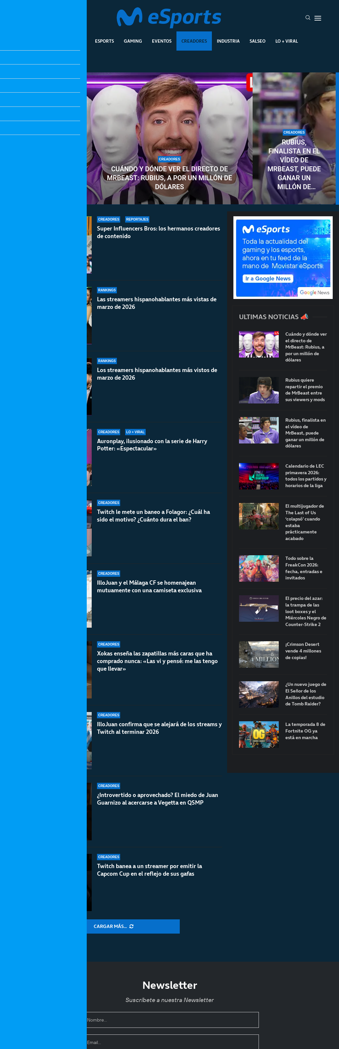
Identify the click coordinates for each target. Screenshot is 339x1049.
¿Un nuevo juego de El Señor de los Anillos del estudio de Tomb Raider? (305, 694)
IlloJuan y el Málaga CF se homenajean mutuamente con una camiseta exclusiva (149, 586)
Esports (104, 41)
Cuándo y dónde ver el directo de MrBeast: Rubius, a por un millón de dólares (169, 178)
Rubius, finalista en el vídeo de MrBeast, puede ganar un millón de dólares (294, 164)
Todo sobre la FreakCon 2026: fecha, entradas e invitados (303, 568)
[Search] (308, 18)
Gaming (133, 41)
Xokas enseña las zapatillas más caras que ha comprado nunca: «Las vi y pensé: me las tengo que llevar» (157, 664)
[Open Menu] (318, 18)
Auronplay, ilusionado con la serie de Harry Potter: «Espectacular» (152, 445)
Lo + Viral (286, 41)
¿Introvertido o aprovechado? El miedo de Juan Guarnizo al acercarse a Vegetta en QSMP (157, 799)
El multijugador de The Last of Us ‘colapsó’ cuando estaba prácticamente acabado (304, 522)
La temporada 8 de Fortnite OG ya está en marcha (305, 730)
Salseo (258, 41)
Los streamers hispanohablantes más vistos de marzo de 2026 (157, 374)
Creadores (194, 41)
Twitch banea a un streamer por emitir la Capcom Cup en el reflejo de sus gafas (149, 870)
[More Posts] (113, 926)
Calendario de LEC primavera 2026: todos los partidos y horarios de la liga (305, 476)
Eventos (161, 41)
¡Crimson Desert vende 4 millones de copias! (303, 650)
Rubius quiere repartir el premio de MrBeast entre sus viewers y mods (45, 164)
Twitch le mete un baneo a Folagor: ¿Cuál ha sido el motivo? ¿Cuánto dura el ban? (153, 516)
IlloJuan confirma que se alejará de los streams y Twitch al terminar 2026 (159, 728)
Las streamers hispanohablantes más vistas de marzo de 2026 (157, 303)
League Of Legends (63, 41)
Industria (228, 41)
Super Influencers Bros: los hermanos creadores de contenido (158, 232)
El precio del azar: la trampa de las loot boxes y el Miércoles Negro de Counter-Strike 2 (305, 611)
